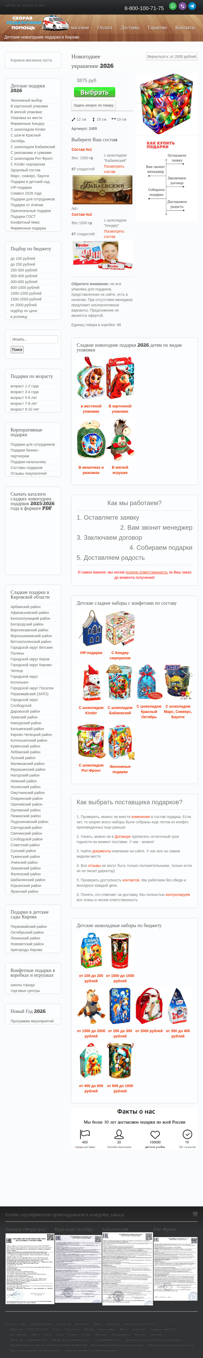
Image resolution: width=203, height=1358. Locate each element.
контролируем (178, 894)
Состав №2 (82, 214)
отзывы (94, 865)
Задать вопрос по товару (93, 105)
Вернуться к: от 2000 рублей (171, 56)
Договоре (123, 836)
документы (101, 851)
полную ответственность (147, 572)
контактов (131, 880)
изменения (140, 817)
